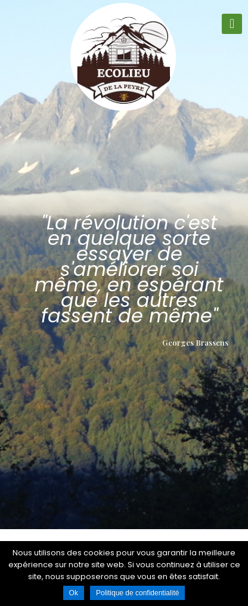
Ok (73, 593)
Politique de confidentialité (137, 593)
